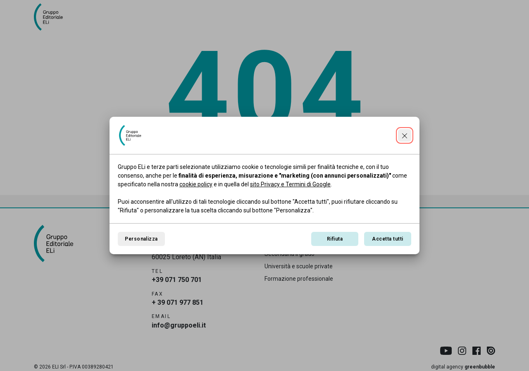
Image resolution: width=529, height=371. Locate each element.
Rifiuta (335, 239)
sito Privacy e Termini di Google (290, 184)
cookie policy (195, 184)
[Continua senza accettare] (404, 135)
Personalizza (141, 239)
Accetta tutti (387, 239)
